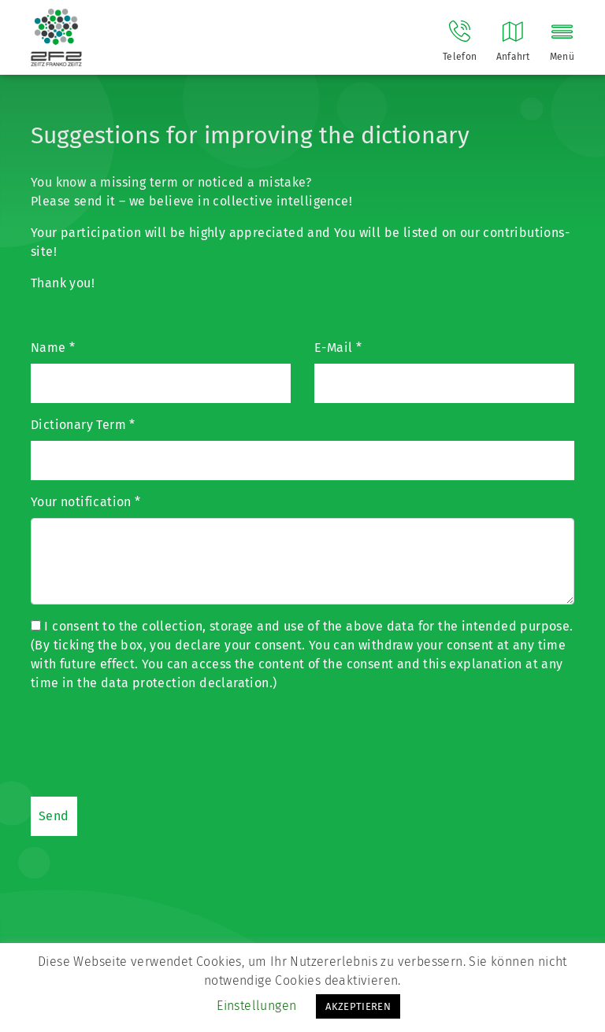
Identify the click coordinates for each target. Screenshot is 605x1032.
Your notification (86, 501)
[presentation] (150, 742)
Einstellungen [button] (256, 1005)
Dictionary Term (83, 424)
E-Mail (338, 347)
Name (53, 347)
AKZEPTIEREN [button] (358, 1006)
